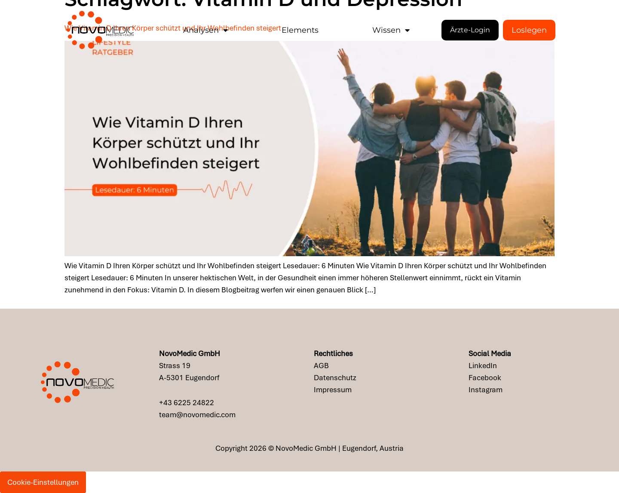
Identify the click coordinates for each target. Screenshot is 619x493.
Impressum (333, 389)
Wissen (391, 30)
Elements (300, 30)
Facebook (485, 377)
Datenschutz (335, 377)
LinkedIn (483, 365)
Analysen (205, 30)
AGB (321, 365)
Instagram (486, 389)
